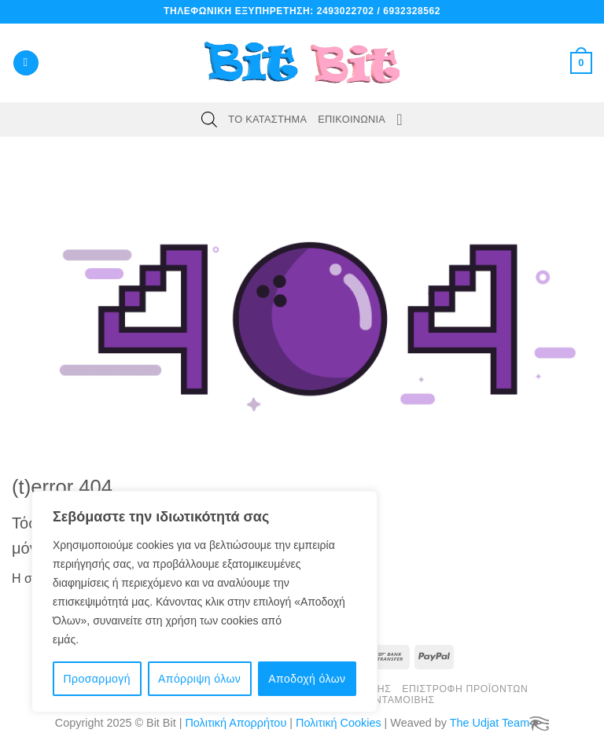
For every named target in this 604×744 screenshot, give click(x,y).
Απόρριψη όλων (199, 678)
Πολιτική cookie (120, 639)
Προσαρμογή (97, 678)
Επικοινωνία (351, 119)
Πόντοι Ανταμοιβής (380, 699)
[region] (204, 602)
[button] (26, 63)
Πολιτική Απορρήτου (235, 722)
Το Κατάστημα (267, 119)
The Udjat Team (489, 722)
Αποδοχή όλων (306, 678)
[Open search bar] (209, 119)
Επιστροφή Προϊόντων (465, 688)
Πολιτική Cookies (338, 722)
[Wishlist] (399, 119)
